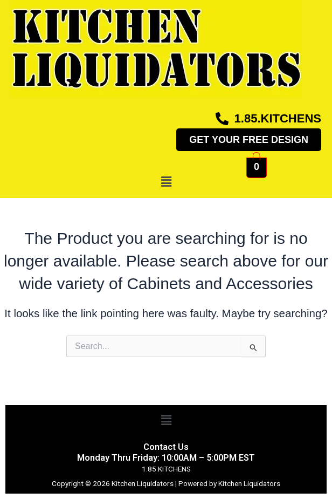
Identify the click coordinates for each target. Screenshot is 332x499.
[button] (166, 182)
